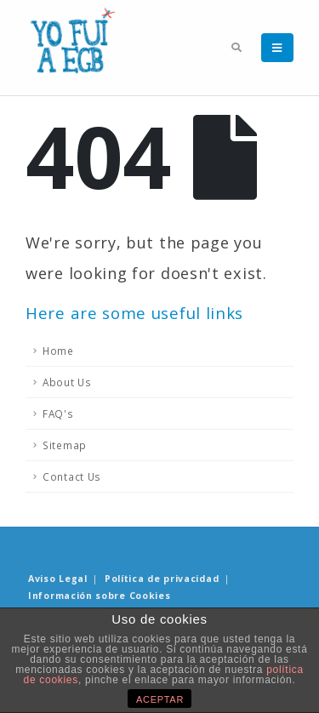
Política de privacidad (162, 579)
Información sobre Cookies (99, 596)
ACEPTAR (160, 699)
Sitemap (65, 445)
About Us (67, 382)
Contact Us (72, 476)
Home (58, 350)
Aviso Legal (58, 579)
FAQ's (58, 413)
